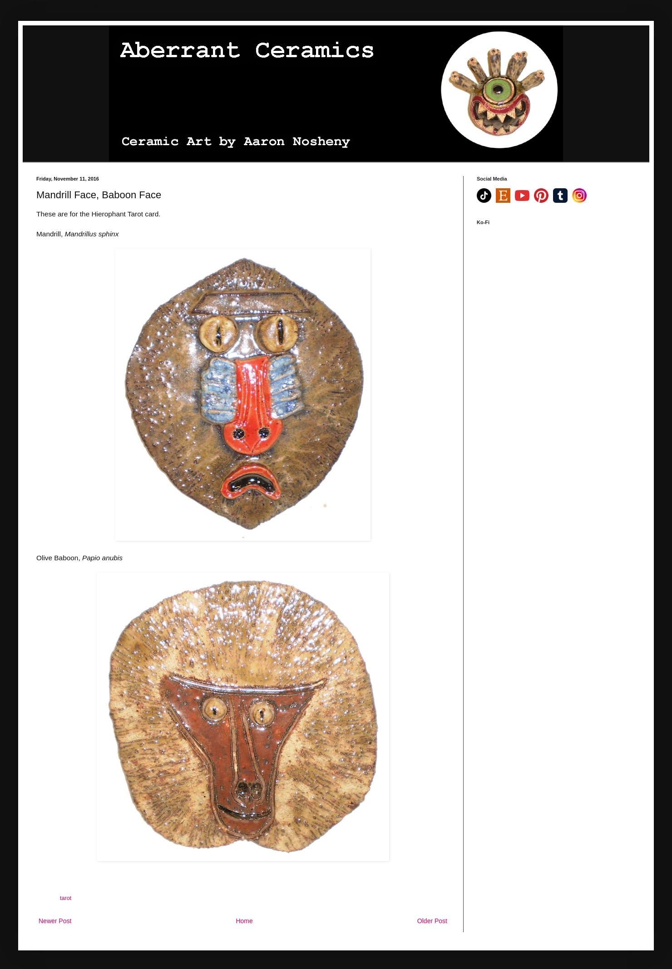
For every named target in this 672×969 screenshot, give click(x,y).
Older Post (432, 921)
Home (244, 921)
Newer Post (55, 921)
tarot (65, 898)
